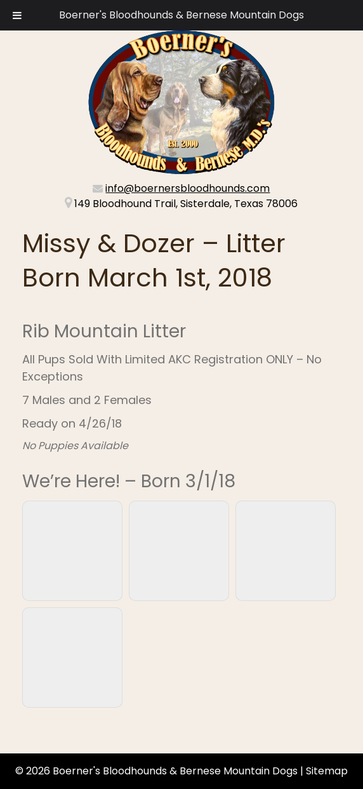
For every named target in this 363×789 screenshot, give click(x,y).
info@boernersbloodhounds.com (187, 188)
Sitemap (327, 771)
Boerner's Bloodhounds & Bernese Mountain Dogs (181, 15)
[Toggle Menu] (17, 15)
